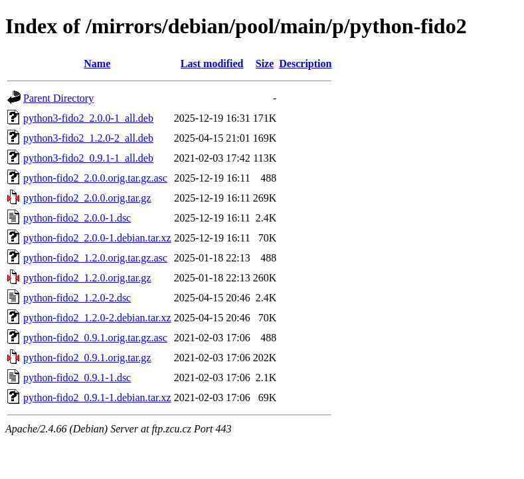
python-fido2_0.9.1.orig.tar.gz (87, 357)
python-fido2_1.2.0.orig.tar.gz (87, 277)
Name (97, 63)
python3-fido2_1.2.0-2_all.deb (88, 138)
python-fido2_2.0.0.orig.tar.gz (87, 198)
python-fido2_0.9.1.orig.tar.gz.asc (95, 337)
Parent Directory (58, 98)
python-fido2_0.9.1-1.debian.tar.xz (97, 397)
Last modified (212, 63)
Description (305, 63)
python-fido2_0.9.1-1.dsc (77, 377)
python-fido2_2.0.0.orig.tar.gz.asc (95, 178)
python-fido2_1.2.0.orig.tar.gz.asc (95, 257)
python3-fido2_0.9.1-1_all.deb (88, 158)
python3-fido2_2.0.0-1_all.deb (88, 118)
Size (265, 63)
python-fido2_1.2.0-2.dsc (77, 297)
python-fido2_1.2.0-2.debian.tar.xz (97, 317)
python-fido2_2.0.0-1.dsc (77, 218)
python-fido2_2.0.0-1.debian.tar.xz (97, 237)
